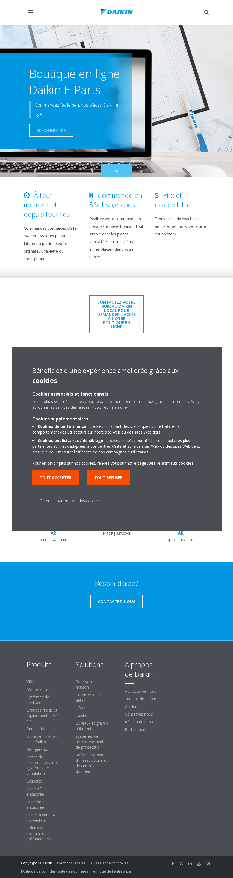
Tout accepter (56, 477)
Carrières (133, 706)
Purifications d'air (41, 728)
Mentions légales (71, 863)
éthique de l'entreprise (112, 871)
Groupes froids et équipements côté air (42, 715)
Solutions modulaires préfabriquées (38, 833)
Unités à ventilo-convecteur (40, 817)
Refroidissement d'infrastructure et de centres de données (91, 763)
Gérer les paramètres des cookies (70, 500)
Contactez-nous (139, 714)
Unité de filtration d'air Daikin (41, 739)
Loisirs (81, 715)
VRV (29, 681)
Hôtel (80, 707)
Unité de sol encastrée (37, 804)
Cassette (34, 781)
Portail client (136, 729)
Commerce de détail (88, 697)
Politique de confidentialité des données (54, 871)
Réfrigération (37, 749)
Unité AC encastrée (35, 791)
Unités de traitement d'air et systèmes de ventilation (42, 765)
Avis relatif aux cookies (109, 863)
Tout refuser (108, 477)
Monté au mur (39, 689)
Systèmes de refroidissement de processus (90, 742)
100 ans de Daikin (140, 698)
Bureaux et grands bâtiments (92, 726)
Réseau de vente (139, 721)
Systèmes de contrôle (37, 699)
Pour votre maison (85, 684)
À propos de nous (140, 691)
